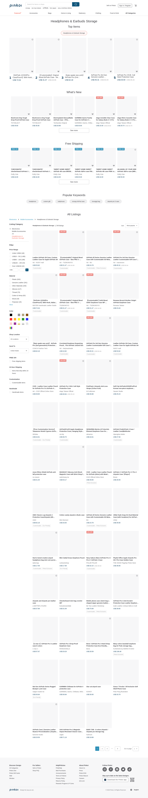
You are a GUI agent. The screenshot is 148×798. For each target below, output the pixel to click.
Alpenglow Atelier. (119, 434)
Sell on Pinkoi (111, 5)
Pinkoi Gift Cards (14, 773)
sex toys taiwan (36, 8)
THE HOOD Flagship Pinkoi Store (124, 563)
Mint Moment (64, 520)
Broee (115, 477)
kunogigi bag (96, 201)
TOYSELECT (15, 123)
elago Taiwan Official (103, 123)
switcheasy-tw (64, 477)
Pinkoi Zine (12, 770)
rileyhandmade (68, 348)
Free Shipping (74, 143)
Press (81, 770)
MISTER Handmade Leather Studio (44, 305)
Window (11, 778)
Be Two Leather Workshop (95, 606)
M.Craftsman (90, 391)
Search (75, 4)
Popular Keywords (74, 195)
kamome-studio (38, 734)
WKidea (35, 434)
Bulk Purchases (61, 770)
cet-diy (62, 434)
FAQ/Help (59, 768)
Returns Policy (60, 781)
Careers (81, 778)
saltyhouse (61, 201)
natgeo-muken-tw (38, 692)
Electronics (13, 219)
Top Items (74, 26)
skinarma (89, 434)
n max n (35, 649)
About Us (82, 768)
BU (91, 262)
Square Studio (118, 391)
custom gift (47, 201)
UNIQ (115, 520)
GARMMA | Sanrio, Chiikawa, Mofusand (88, 123)
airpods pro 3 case (113, 201)
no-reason (36, 477)
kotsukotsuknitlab (65, 606)
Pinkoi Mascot (83, 776)
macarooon (120, 262)
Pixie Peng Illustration (120, 692)
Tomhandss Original (60, 123)
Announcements (61, 773)
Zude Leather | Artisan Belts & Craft (125, 606)
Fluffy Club (14, 174)
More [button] (11, 305)
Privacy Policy (60, 778)
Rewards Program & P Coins (65, 783)
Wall (10, 776)
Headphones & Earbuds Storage (74, 33)
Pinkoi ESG (82, 773)
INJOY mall (40, 262)
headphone (32, 201)
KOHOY (89, 692)
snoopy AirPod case (78, 201)
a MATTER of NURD (39, 606)
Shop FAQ (36, 770)
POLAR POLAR (91, 563)
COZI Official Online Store (45, 391)
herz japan (53, 8)
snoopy (28, 8)
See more (74, 130)
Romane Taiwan (118, 305)
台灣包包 (45, 8)
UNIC (34, 520)
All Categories (13, 768)
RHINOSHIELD (65, 649)
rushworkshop (64, 563)
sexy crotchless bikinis (65, 8)
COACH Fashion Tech (40, 348)
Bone (88, 649)
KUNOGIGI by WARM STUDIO (123, 649)
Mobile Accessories (26, 219)
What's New (74, 92)
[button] (26, 269)
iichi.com (82, 781)
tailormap (36, 563)
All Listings (74, 214)
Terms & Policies (61, 776)
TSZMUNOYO (68, 262)
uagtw (61, 734)
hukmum (89, 734)
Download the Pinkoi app (115, 780)
